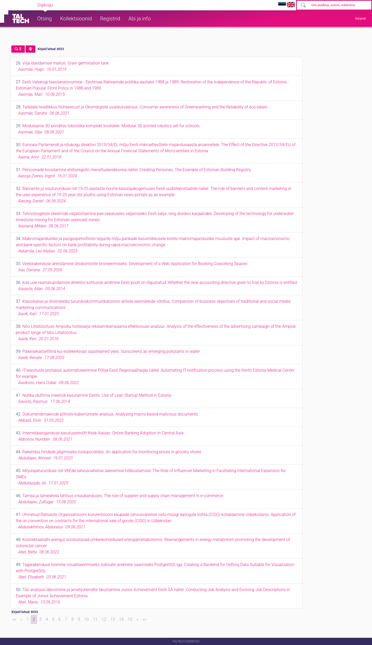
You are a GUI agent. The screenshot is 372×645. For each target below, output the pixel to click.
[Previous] (21, 619)
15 (130, 619)
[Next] (137, 619)
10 (86, 619)
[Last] (145, 619)
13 (112, 619)
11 (95, 619)
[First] (14, 619)
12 (104, 619)
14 (121, 619)
